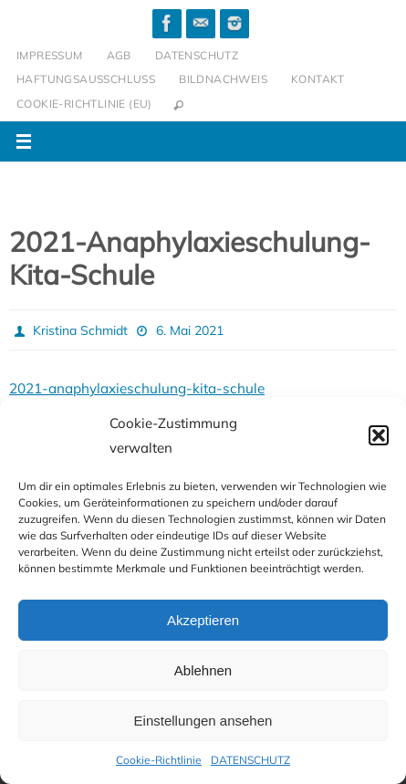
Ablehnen (203, 670)
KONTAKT (318, 79)
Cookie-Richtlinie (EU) (84, 103)
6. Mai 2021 (190, 330)
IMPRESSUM (49, 55)
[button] (379, 435)
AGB (119, 55)
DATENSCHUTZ (250, 760)
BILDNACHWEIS (223, 79)
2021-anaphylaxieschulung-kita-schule (137, 388)
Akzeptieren (203, 620)
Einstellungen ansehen (203, 720)
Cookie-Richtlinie (159, 760)
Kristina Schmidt (80, 330)
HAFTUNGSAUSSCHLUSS (85, 79)
